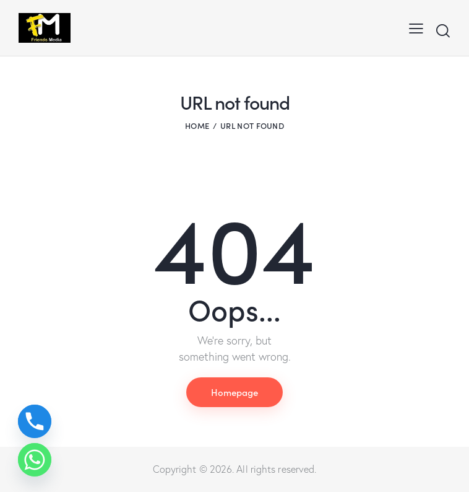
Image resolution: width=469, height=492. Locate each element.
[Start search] (442, 31)
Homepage (234, 391)
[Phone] (34, 421)
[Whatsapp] (34, 460)
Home (197, 125)
